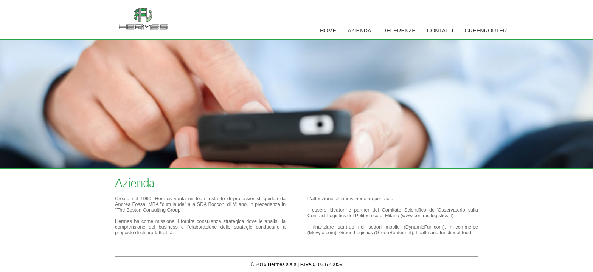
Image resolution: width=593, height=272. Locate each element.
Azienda (359, 31)
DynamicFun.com (424, 227)
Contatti (440, 31)
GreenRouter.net (393, 232)
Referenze (399, 31)
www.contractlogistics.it (427, 215)
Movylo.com (322, 232)
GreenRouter (486, 31)
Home (328, 31)
